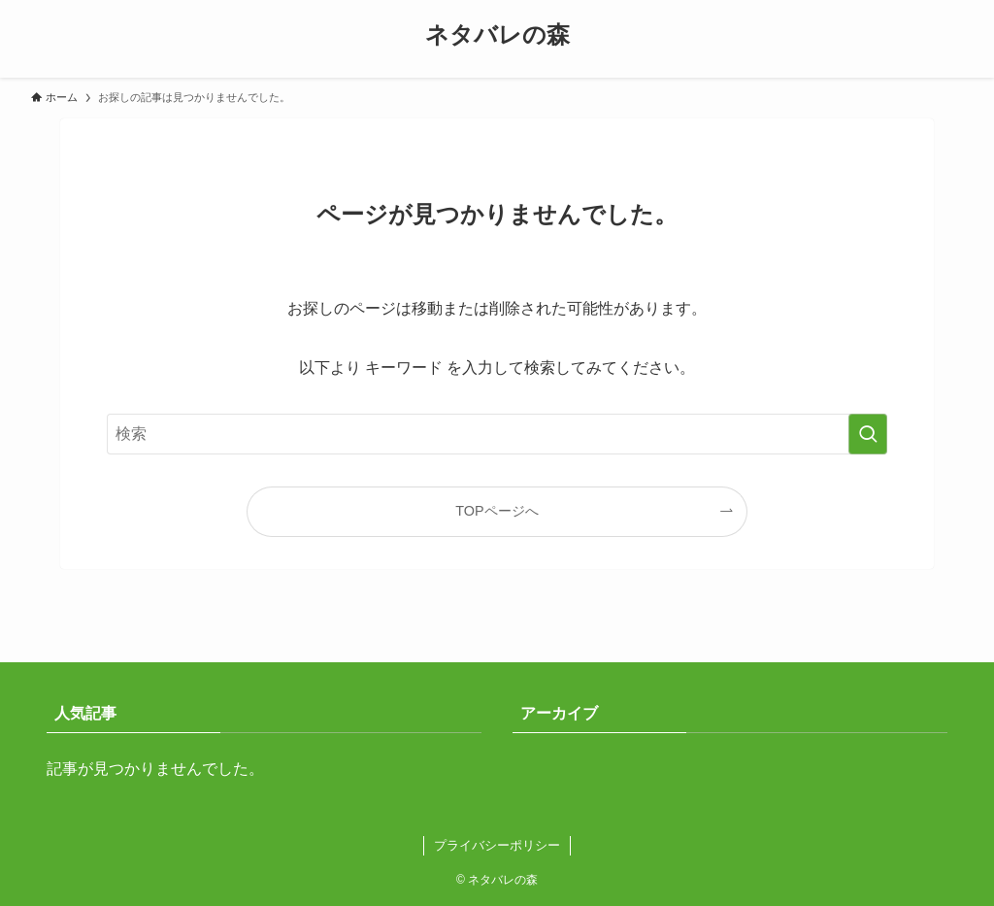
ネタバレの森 (497, 35)
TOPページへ (496, 511)
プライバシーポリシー (497, 845)
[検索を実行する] (867, 434)
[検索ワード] (497, 434)
